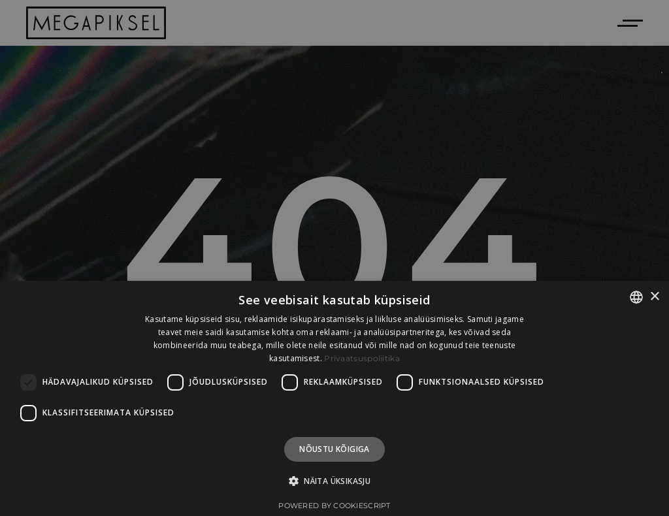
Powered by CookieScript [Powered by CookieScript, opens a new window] (334, 505)
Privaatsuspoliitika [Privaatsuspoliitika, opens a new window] (362, 358)
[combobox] (636, 297)
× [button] (654, 297)
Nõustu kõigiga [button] (334, 449)
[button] (334, 481)
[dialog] (334, 398)
